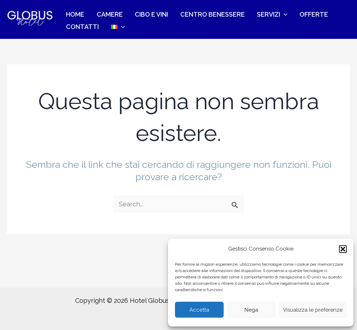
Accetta (199, 310)
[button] (342, 249)
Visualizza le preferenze (313, 310)
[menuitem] (70, 27)
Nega (251, 310)
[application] (257, 11)
